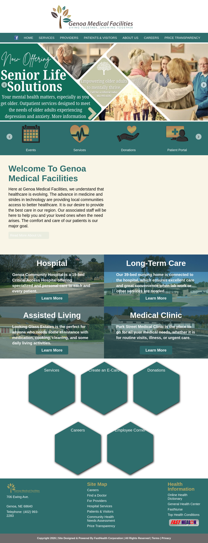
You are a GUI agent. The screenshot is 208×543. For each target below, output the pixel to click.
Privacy (166, 538)
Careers (151, 37)
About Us (130, 37)
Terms (156, 538)
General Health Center (184, 504)
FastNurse (175, 509)
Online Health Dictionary (177, 496)
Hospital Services (99, 506)
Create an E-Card (104, 386)
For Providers (97, 501)
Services (46, 37)
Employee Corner (130, 446)
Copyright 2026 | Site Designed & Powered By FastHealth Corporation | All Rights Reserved (93, 538)
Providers (69, 37)
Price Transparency (182, 37)
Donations (156, 386)
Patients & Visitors (100, 37)
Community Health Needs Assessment (101, 518)
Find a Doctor (97, 495)
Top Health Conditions (184, 515)
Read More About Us (25, 235)
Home (28, 37)
